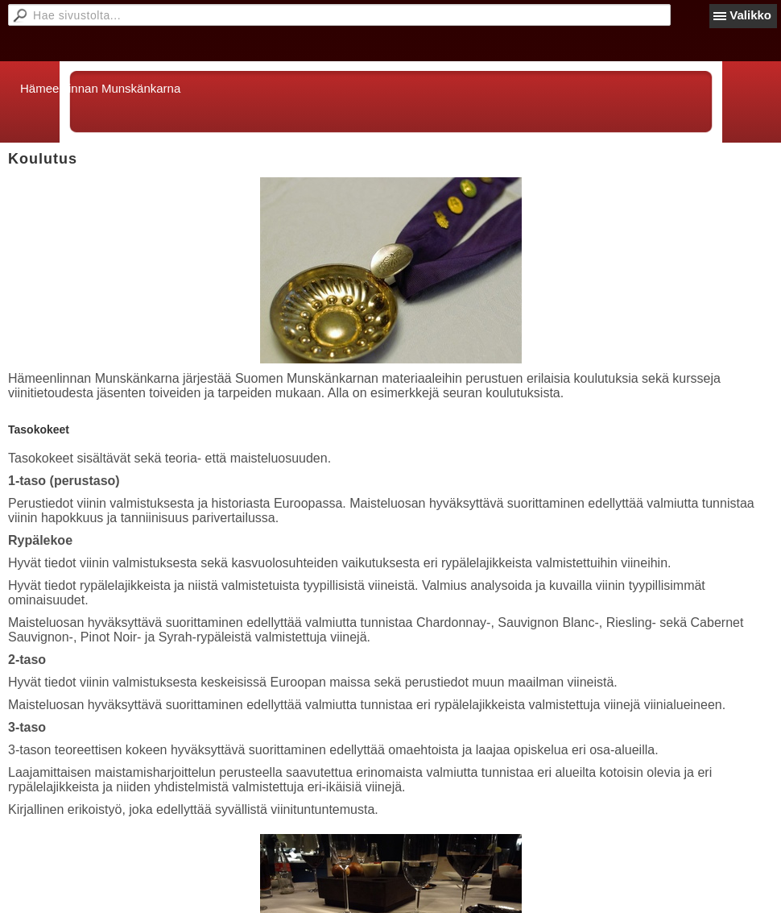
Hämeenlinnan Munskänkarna (100, 88)
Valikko (750, 15)
